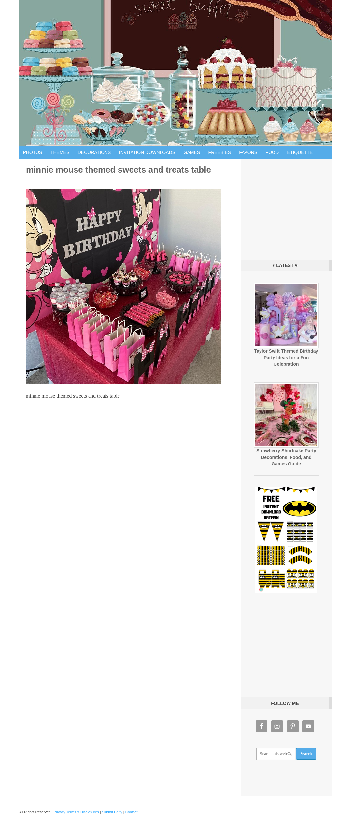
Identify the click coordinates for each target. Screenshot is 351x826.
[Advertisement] (286, 207)
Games (192, 152)
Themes (59, 152)
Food (272, 152)
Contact (131, 812)
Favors (248, 152)
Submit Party (112, 812)
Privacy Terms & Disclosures (76, 812)
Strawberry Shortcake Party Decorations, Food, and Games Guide (286, 457)
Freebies (219, 152)
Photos (32, 152)
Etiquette (300, 152)
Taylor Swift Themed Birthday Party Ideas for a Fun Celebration (286, 358)
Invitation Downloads (147, 152)
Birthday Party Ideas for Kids (175, 73)
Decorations (94, 152)
